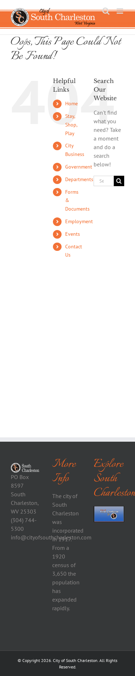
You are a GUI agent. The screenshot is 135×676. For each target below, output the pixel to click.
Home (71, 103)
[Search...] (104, 181)
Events (72, 234)
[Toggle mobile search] (105, 11)
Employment (79, 221)
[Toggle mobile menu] (120, 11)
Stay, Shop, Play (71, 125)
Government (78, 167)
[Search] (119, 181)
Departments (79, 179)
